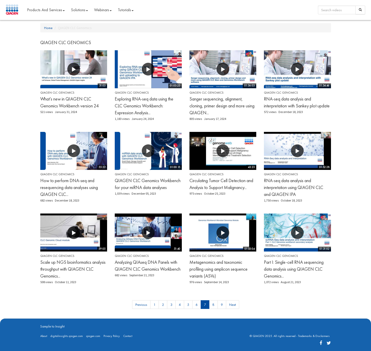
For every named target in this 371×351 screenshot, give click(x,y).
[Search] (360, 10)
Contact (127, 336)
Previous (141, 304)
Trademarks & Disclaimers (314, 336)
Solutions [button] (79, 9)
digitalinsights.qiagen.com (66, 336)
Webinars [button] (103, 9)
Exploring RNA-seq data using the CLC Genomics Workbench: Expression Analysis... (144, 106)
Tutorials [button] (126, 9)
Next (232, 304)
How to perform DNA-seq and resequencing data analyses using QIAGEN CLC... (69, 187)
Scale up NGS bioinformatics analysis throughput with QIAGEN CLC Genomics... (73, 269)
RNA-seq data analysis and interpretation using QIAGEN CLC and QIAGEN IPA (293, 187)
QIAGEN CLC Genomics (57, 93)
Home (48, 28)
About (43, 336)
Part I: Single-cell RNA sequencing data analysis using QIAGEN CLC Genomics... (294, 269)
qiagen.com (93, 336)
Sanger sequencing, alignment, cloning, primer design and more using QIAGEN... (221, 106)
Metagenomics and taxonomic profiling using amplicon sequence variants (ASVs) (218, 269)
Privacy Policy (112, 336)
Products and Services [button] (46, 9)
